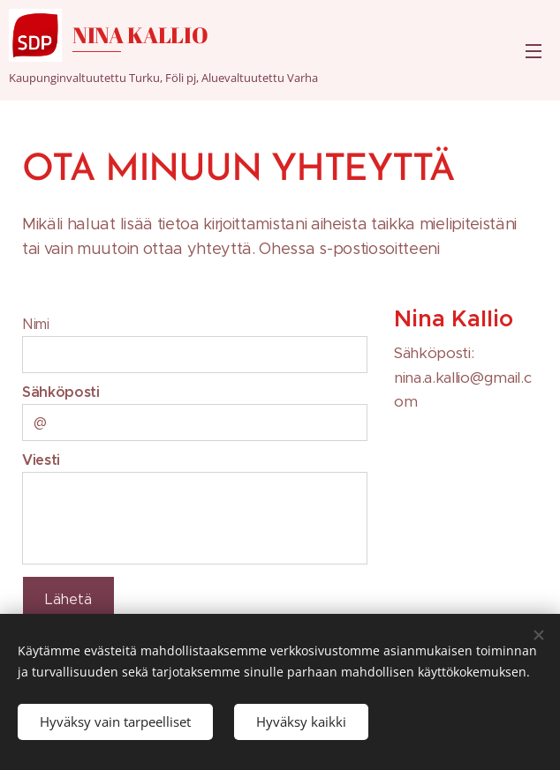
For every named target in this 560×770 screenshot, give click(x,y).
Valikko (533, 51)
